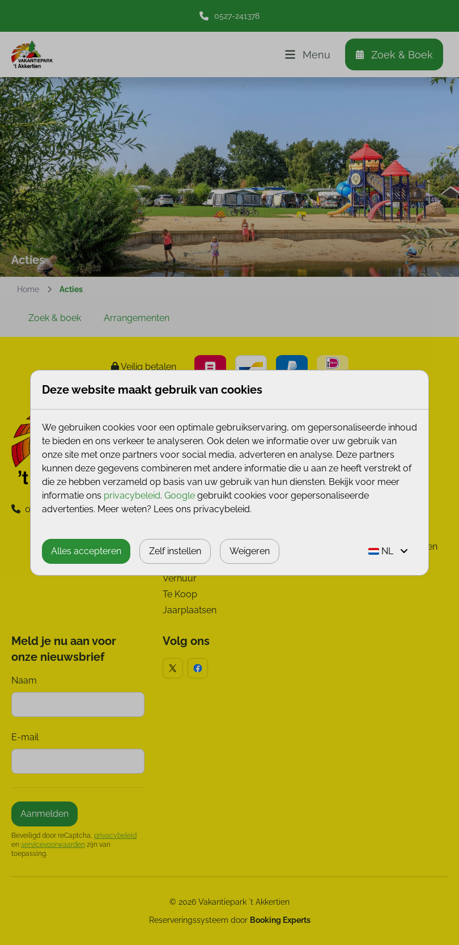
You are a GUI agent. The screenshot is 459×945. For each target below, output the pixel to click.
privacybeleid (132, 495)
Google (179, 495)
